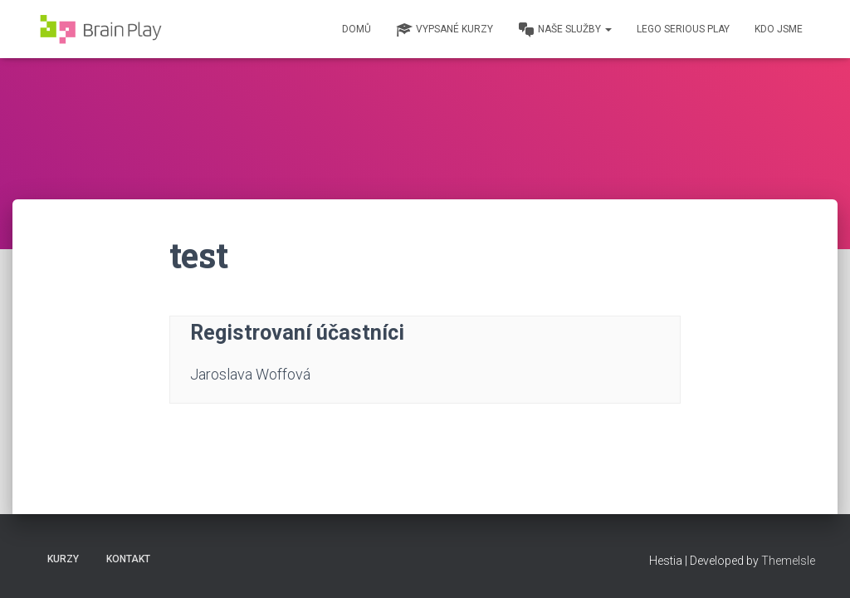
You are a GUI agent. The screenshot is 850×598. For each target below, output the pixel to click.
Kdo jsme (779, 29)
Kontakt (128, 559)
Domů (356, 29)
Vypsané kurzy (444, 30)
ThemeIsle (788, 560)
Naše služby (565, 30)
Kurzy (63, 559)
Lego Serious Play (683, 29)
